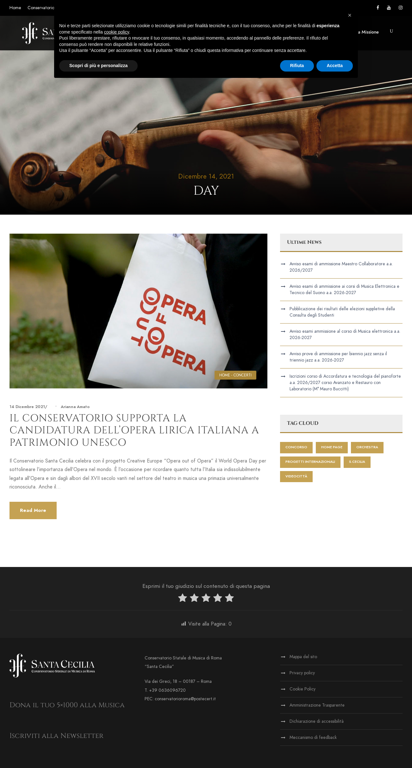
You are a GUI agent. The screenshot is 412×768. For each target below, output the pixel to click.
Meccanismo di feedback (313, 737)
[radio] (182, 599)
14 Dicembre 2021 (27, 407)
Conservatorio (41, 8)
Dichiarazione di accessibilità (317, 721)
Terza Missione (364, 32)
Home (15, 8)
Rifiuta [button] (297, 65)
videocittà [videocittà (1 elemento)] (296, 476)
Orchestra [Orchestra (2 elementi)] (367, 447)
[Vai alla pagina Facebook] (378, 8)
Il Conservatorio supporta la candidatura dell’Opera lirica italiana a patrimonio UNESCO (134, 431)
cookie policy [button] (116, 32)
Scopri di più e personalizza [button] (98, 65)
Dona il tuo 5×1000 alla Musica (67, 705)
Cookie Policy (302, 689)
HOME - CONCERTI (235, 375)
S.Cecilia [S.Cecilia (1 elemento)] (357, 461)
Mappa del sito (303, 657)
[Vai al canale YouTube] (389, 8)
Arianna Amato (75, 407)
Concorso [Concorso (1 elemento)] (296, 447)
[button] (391, 31)
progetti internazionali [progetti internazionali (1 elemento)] (310, 461)
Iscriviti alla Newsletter (56, 735)
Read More (33, 510)
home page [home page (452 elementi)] (331, 447)
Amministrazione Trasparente (317, 705)
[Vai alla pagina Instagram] (401, 8)
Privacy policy (302, 673)
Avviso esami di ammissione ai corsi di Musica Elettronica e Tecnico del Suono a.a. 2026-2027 (344, 289)
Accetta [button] (335, 65)
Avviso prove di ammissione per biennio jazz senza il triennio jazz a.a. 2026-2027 (338, 357)
